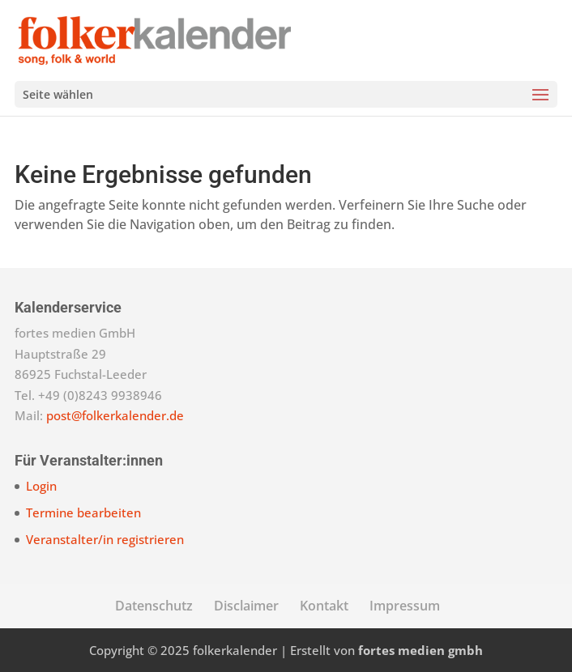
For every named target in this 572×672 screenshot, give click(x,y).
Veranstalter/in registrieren (105, 539)
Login (41, 486)
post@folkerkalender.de (115, 415)
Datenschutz (154, 606)
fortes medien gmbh (420, 650)
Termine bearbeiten (83, 512)
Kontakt (324, 606)
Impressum (404, 606)
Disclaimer (246, 606)
